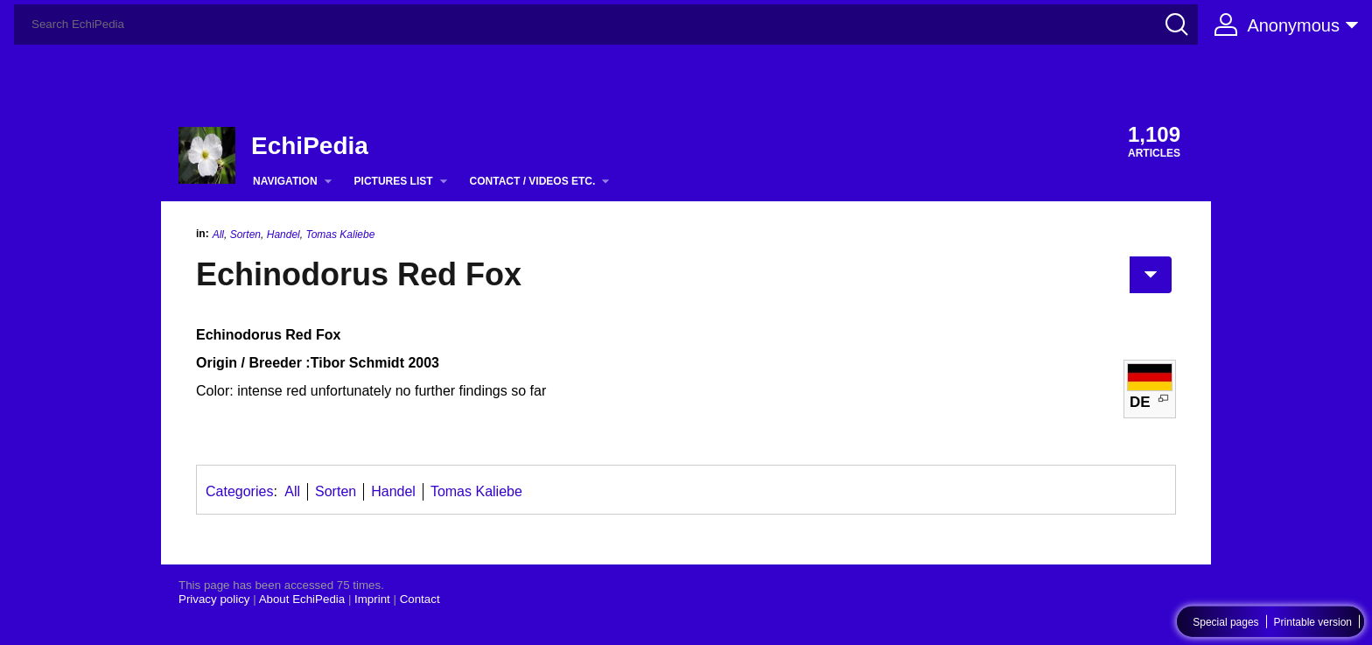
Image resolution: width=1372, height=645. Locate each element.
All (218, 234)
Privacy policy (213, 599)
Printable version (1313, 622)
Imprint (372, 599)
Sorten (245, 234)
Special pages (1225, 622)
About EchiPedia (302, 599)
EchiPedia (309, 145)
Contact (420, 599)
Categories (239, 491)
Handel (283, 234)
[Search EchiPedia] (606, 24)
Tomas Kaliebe (339, 234)
